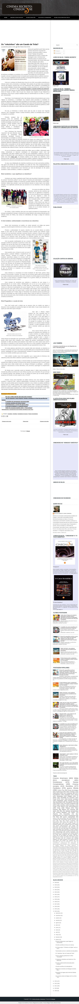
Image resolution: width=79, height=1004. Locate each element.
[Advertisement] (39, 31)
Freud (54, 799)
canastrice (76, 874)
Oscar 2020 (66, 870)
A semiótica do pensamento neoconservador (17, 401)
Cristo (63, 823)
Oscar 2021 (72, 870)
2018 (56, 901)
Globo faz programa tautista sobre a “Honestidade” (18, 408)
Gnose (76, 794)
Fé (59, 835)
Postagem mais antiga (44, 421)
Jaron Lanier (61, 851)
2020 (56, 896)
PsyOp (63, 840)
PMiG (68, 847)
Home (5, 17)
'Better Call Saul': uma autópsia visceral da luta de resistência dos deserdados (68, 649)
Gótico (73, 812)
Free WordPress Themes (27, 1002)
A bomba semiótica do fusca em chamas (64, 945)
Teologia (76, 824)
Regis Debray (61, 873)
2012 (56, 983)
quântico (71, 835)
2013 (56, 981)
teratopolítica (55, 876)
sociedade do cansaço (72, 852)
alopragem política (56, 864)
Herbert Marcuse (74, 839)
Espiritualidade (72, 818)
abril (57, 932)
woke (60, 876)
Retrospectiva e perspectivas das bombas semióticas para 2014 (17, 409)
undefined (68, 632)
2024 (56, 887)
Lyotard (77, 868)
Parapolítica (65, 833)
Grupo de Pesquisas (65, 841)
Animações (55, 819)
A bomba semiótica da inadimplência (63, 966)
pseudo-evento (56, 833)
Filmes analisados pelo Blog (62, 17)
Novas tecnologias (73, 790)
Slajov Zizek (68, 863)
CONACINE (69, 858)
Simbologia (60, 796)
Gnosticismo (57, 782)
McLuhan (56, 869)
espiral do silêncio (60, 875)
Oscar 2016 (70, 854)
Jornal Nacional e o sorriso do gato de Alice (16, 404)
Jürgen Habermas (71, 845)
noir (73, 864)
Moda (67, 836)
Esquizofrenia (56, 822)
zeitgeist (54, 851)
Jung (60, 820)
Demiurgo (72, 805)
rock (60, 865)
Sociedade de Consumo (23, 413)
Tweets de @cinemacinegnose (60, 773)
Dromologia (55, 841)
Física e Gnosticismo (70, 815)
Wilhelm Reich (56, 852)
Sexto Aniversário (62, 863)
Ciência (68, 808)
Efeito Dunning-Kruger (62, 859)
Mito (61, 811)
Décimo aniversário (74, 865)
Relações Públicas (57, 824)
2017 (56, 904)
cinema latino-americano (62, 825)
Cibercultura (56, 793)
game (54, 858)
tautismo (55, 818)
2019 (56, 899)
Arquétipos (67, 794)
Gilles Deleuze (75, 848)
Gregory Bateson (71, 859)
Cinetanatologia (62, 847)
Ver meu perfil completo (59, 532)
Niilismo (64, 809)
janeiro (57, 939)
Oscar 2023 (74, 851)
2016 (56, 906)
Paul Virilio (75, 830)
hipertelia (63, 848)
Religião (69, 796)
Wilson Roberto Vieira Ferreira (63, 513)
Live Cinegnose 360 (69, 793)
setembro (58, 920)
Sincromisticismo (73, 806)
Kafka (66, 868)
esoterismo (56, 848)
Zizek (66, 874)
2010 (56, 988)
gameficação (69, 875)
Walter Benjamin (64, 839)
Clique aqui (55, 85)
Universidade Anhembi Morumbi (68, 819)
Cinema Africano (74, 844)
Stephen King (74, 873)
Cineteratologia (59, 831)
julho (57, 925)
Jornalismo (10, 413)
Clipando (68, 848)
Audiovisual (59, 791)
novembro (58, 915)
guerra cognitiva (67, 830)
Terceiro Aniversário (56, 874)
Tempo (58, 803)
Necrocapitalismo (56, 846)
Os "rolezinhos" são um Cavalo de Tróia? (19, 44)
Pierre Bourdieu (73, 850)
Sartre (75, 841)
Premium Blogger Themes (48, 1002)
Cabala (73, 825)
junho (57, 927)
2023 (56, 889)
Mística (57, 840)
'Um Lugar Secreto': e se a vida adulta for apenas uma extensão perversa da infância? (68, 764)
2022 (56, 892)
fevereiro (58, 937)
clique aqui (14, 156)
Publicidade (60, 800)
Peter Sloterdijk (60, 862)
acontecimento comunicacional (60, 842)
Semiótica (15, 413)
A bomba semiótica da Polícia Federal (15, 403)
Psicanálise (67, 814)
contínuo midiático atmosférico (69, 857)
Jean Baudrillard (57, 802)
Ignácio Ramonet (60, 868)
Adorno (63, 806)
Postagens (57, 51)
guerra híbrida (72, 788)
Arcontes (55, 853)
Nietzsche (73, 827)
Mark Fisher (64, 850)
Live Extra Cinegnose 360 (71, 803)
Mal (77, 802)
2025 (56, 884)
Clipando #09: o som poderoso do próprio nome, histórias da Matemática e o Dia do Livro (67, 715)
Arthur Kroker (61, 853)
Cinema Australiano (71, 831)
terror (54, 820)
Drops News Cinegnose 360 (62, 834)
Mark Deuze (57, 850)
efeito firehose (63, 864)
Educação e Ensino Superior (71, 829)
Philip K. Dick (58, 830)
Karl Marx (56, 817)
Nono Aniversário (71, 869)
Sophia (64, 822)
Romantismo (65, 827)
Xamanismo (63, 852)
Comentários (57, 53)
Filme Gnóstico (70, 791)
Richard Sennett (73, 846)
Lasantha (41, 1002)
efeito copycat (75, 836)
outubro (57, 918)
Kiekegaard (73, 842)
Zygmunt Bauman (74, 847)
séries (54, 811)
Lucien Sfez (64, 854)
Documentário (63, 818)
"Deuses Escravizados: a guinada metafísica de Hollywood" (34, 88)
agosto (57, 922)
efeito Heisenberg (57, 829)
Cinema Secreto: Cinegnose (38, 999)
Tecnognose (69, 802)
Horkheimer (55, 827)
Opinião (67, 851)
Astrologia (59, 858)
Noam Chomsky (65, 846)
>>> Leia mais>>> (73, 573)
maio (57, 929)
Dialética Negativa (59, 845)
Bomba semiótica (73, 799)
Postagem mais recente (6, 421)
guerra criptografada (69, 817)
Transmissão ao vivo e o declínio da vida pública (66, 951)
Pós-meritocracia (68, 856)
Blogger (28, 431)
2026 (56, 882)
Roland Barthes (74, 833)
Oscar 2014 (60, 870)
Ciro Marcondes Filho (69, 853)
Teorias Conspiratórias (33, 413)
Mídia (76, 778)
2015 (56, 908)
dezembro (58, 913)
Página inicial (25, 421)
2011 (56, 985)
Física (54, 828)
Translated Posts (68, 824)
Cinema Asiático (72, 823)
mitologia (69, 864)
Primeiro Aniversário (69, 862)
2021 (56, 894)
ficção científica (60, 805)
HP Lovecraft (67, 838)
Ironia (58, 808)
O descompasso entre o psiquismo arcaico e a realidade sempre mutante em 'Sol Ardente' (69, 659)
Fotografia (73, 828)
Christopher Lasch (66, 844)
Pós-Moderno (56, 794)
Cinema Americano (60, 778)
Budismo (63, 858)
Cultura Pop (60, 790)
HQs (59, 828)
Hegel (54, 868)
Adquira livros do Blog (16, 17)
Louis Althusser (71, 868)
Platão (64, 835)
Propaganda (71, 800)
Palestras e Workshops (44, 17)
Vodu (63, 874)
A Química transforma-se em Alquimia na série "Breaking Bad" (64, 346)
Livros (62, 799)
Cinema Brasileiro (61, 812)
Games (61, 836)
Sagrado (71, 822)
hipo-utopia (65, 828)
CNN (64, 865)
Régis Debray (67, 873)
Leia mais (72, 632)
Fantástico (57, 788)
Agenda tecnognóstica (72, 811)
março (57, 934)
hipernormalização (57, 844)
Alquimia (55, 814)
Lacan (58, 854)
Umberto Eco (72, 840)
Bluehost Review (57, 1002)
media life (55, 847)
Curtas (55, 806)
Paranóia (72, 809)
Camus (73, 858)
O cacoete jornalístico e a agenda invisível (16, 406)
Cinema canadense (70, 820)
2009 (56, 990)
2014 (56, 911)
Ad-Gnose (58, 838)
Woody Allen (74, 863)
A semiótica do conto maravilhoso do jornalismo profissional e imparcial (69, 627)
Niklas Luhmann (63, 869)
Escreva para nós (30, 17)
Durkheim (68, 865)
